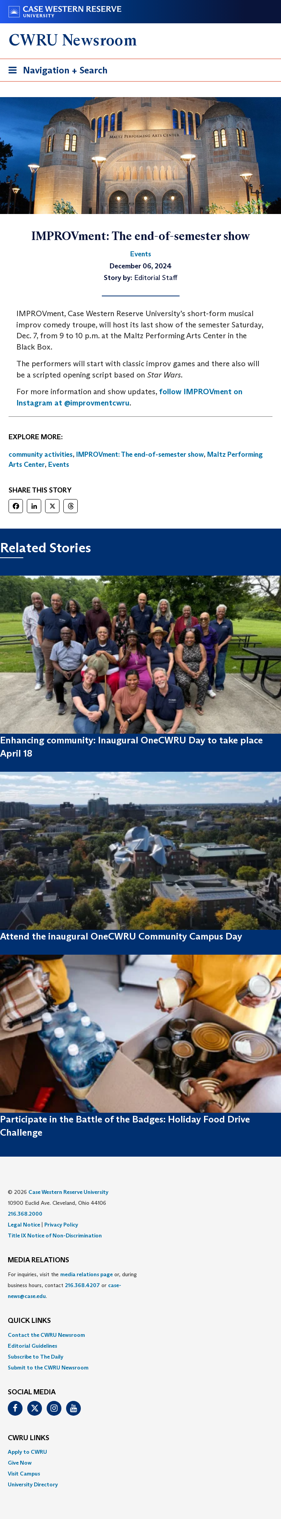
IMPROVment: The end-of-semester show (140, 454)
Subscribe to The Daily (35, 1356)
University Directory (33, 1484)
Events (58, 464)
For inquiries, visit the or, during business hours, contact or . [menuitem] (72, 1285)
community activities (41, 454)
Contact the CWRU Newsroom (46, 1334)
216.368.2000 (25, 1213)
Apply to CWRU (27, 1451)
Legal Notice (24, 1224)
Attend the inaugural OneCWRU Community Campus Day (121, 936)
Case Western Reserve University (68, 1191)
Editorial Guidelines (32, 1345)
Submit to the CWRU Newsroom (48, 1367)
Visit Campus (24, 1473)
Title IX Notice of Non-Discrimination (55, 1235)
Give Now (19, 1462)
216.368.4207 (82, 1285)
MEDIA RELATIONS (38, 1260)
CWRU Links (28, 1438)
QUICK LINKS (29, 1321)
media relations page (86, 1274)
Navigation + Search (55, 71)
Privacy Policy (61, 1224)
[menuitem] (140, 1334)
